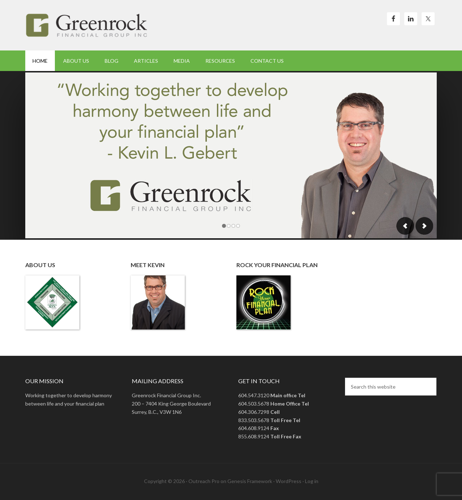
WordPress (288, 481)
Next (424, 226)
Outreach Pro (203, 481)
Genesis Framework (249, 481)
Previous (405, 226)
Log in (311, 481)
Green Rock (86, 25)
